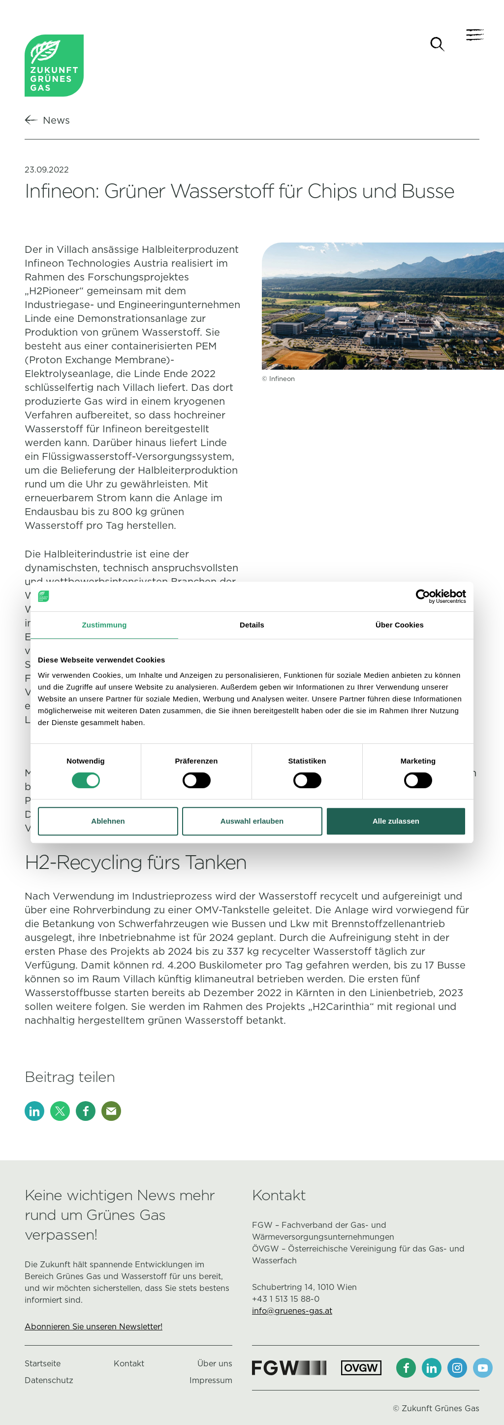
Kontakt (129, 1365)
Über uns (214, 1365)
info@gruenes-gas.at (292, 1312)
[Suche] (437, 44)
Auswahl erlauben (252, 821)
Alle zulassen (396, 821)
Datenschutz (49, 1382)
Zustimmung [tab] (104, 625)
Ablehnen (108, 821)
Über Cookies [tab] (400, 625)
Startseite (43, 1365)
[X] (60, 1112)
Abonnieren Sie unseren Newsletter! (93, 1328)
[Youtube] (483, 1369)
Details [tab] (252, 625)
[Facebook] (85, 1112)
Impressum (210, 1382)
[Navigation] (469, 44)
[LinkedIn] (34, 1112)
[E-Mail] (111, 1112)
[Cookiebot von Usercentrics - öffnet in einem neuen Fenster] (423, 596)
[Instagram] (457, 1369)
